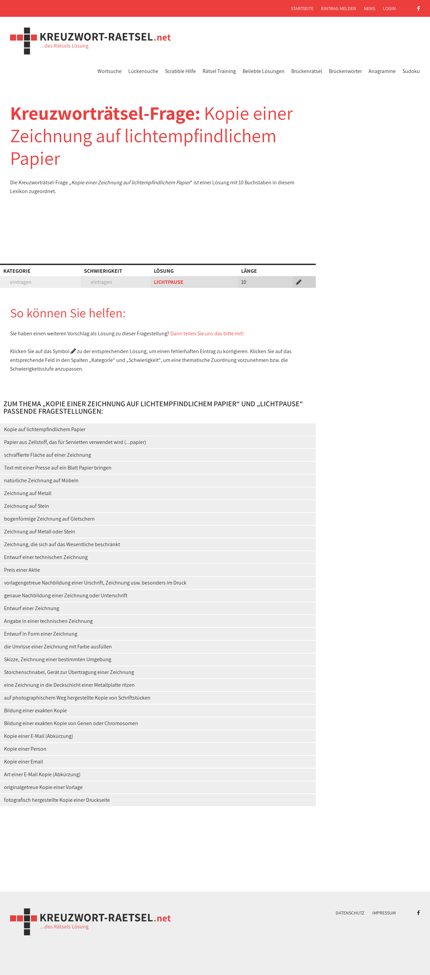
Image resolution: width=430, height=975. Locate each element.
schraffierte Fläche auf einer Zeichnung (47, 454)
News (369, 8)
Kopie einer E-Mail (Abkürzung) (38, 736)
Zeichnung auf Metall (27, 493)
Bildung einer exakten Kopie (35, 710)
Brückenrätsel (306, 71)
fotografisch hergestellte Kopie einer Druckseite (57, 799)
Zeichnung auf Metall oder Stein (39, 531)
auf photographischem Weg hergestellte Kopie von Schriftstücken (77, 697)
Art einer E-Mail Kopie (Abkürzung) (42, 774)
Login (389, 8)
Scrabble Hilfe (180, 71)
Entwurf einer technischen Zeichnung (46, 557)
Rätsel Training (219, 71)
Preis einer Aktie (22, 569)
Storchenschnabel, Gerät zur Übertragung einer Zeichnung (69, 672)
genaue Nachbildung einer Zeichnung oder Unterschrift (65, 595)
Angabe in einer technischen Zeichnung (48, 621)
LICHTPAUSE (168, 282)
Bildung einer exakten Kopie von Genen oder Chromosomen (71, 723)
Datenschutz (350, 913)
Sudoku (411, 71)
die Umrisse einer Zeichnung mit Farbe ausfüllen (58, 646)
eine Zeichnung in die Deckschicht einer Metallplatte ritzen (69, 684)
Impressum (384, 913)
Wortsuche (109, 71)
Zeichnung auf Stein (26, 506)
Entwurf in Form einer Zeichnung (40, 633)
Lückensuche (143, 71)
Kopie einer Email (23, 761)
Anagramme (382, 71)
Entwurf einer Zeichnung (31, 608)
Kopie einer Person (25, 748)
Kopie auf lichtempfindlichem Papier (44, 429)
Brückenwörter (345, 71)
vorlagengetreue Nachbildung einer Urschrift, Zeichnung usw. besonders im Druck (95, 582)
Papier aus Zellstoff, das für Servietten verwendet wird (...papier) (75, 442)
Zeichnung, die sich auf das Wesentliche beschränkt (62, 544)
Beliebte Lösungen (264, 71)
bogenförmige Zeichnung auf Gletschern (49, 518)
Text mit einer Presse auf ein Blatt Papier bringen (58, 467)
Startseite (302, 8)
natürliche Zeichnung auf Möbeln (41, 480)
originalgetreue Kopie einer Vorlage (43, 787)
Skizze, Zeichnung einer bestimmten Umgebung (57, 659)
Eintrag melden (338, 8)
